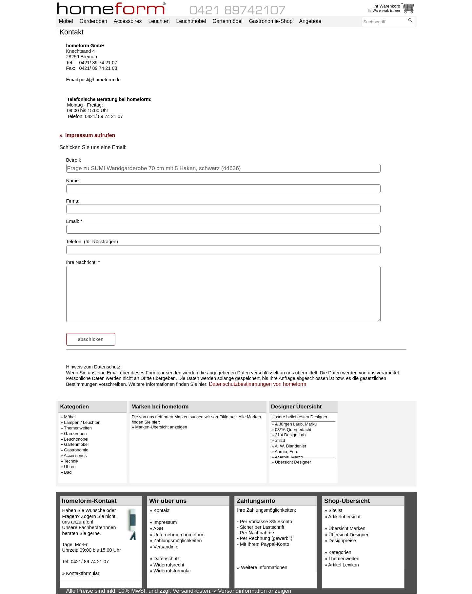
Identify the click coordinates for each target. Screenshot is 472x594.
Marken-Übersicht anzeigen (161, 427)
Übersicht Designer (348, 534)
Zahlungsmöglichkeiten (177, 540)
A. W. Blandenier (290, 446)
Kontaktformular (83, 573)
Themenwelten (343, 558)
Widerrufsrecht (168, 564)
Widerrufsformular (172, 570)
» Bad (66, 472)
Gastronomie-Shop (271, 21)
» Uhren (68, 466)
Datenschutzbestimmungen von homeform (257, 384)
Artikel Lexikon (343, 564)
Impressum (165, 522)
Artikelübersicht (344, 516)
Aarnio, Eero (286, 451)
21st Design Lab (290, 434)
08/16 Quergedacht (293, 429)
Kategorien (339, 552)
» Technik (70, 461)
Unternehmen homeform (179, 534)
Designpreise (342, 540)
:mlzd (280, 440)
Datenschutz (166, 558)
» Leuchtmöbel (74, 439)
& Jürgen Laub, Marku (296, 424)
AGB (158, 528)
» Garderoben (74, 433)
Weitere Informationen (264, 567)
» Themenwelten (76, 428)
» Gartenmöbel (75, 444)
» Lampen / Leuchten (81, 422)
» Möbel (68, 416)
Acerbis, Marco (289, 457)
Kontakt (161, 510)
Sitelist (335, 510)
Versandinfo (165, 546)
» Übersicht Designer (291, 462)
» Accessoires (74, 455)
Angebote (310, 21)
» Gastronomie (74, 449)
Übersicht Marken (346, 528)
